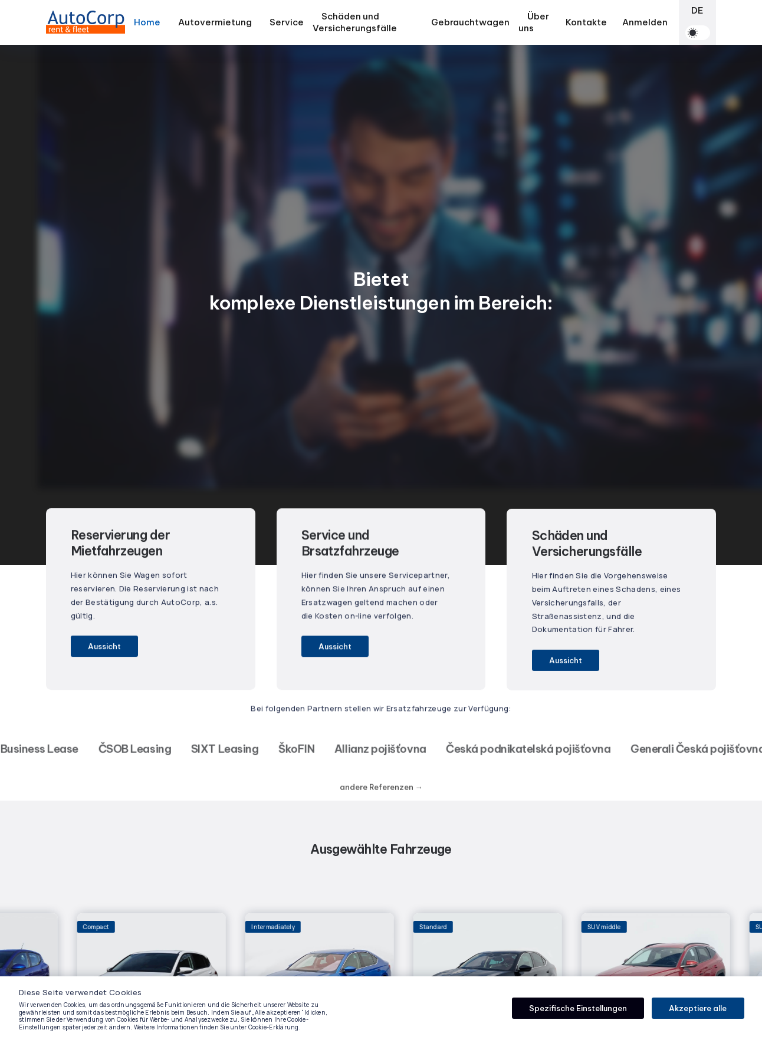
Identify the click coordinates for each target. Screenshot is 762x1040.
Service (287, 22)
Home (147, 22)
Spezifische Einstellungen (578, 1008)
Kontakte (586, 22)
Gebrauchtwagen (470, 22)
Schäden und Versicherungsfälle (355, 22)
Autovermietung (215, 24)
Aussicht (104, 646)
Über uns (533, 22)
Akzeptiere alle (698, 1008)
